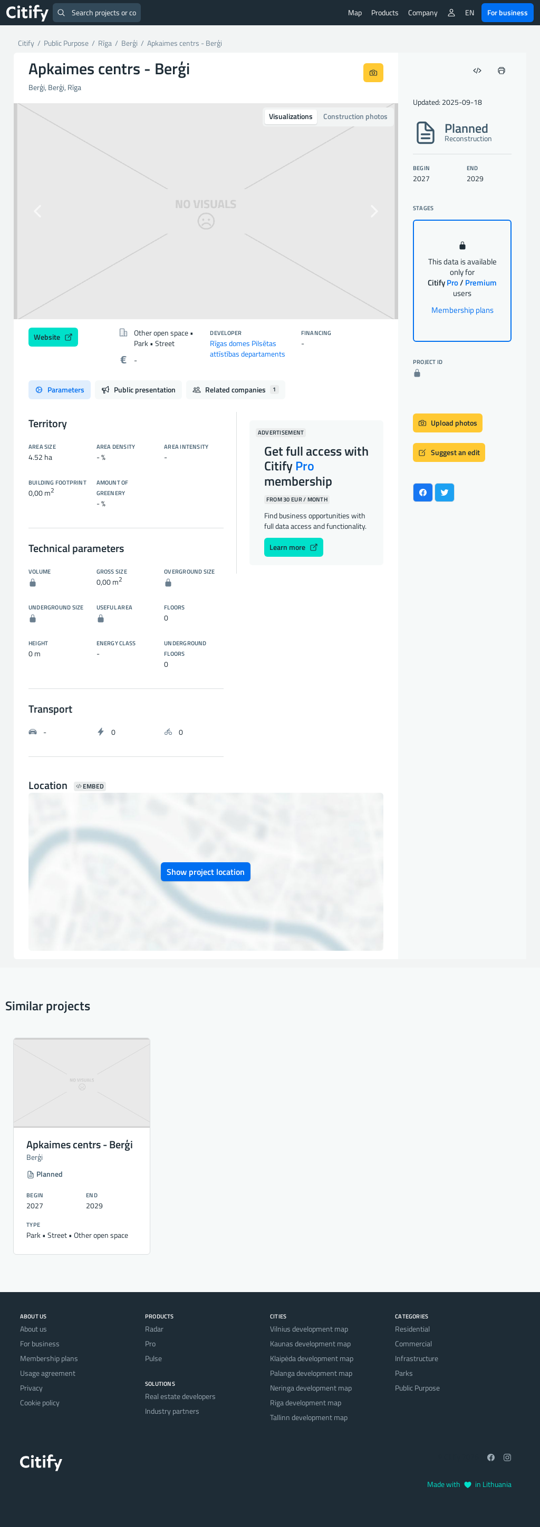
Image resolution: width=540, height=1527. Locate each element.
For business (507, 12)
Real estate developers (180, 1396)
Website (53, 336)
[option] (206, 211)
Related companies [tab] (235, 389)
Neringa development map (311, 1387)
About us (33, 1328)
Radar (154, 1328)
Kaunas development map (310, 1343)
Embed (90, 786)
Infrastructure (416, 1358)
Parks (404, 1372)
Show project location (206, 871)
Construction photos (355, 116)
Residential (412, 1328)
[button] (42, 211)
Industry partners (172, 1410)
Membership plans (462, 310)
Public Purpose (417, 1387)
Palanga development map (311, 1372)
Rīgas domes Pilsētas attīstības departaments (247, 348)
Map (355, 12)
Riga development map (305, 1402)
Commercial (413, 1343)
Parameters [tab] (59, 389)
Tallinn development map (309, 1417)
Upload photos (447, 422)
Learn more (293, 547)
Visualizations (291, 116)
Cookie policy (40, 1402)
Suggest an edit (449, 452)
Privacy (31, 1387)
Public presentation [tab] (138, 389)
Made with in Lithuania (469, 1484)
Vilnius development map (309, 1328)
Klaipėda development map (311, 1358)
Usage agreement (47, 1372)
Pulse (153, 1358)
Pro (150, 1343)
